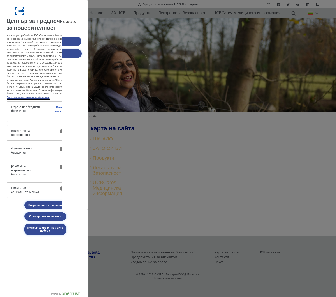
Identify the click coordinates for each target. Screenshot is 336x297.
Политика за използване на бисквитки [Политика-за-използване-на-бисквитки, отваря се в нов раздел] (28, 97)
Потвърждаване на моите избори (45, 229)
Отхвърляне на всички (45, 216)
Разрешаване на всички (45, 205)
